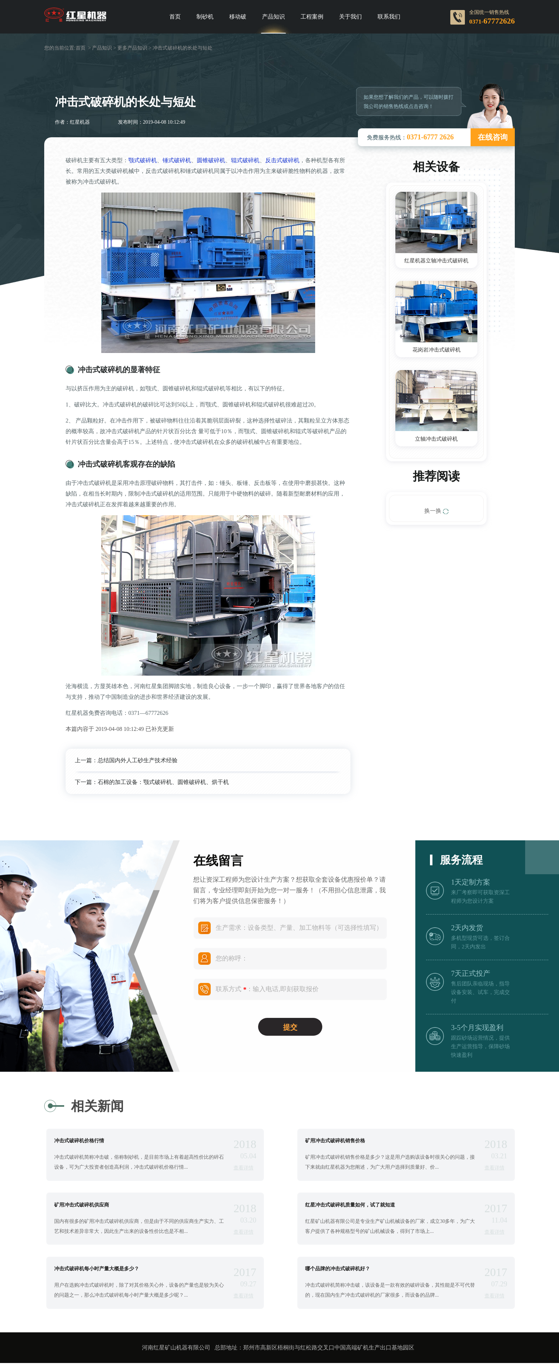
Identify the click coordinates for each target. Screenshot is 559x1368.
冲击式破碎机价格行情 (79, 1141)
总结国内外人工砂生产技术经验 (138, 760)
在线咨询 (493, 137)
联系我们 (389, 17)
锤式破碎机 (177, 160)
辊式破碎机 (245, 160)
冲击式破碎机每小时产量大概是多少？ (96, 1272)
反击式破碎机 (282, 160)
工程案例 (312, 17)
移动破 (237, 17)
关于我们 (350, 17)
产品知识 (273, 17)
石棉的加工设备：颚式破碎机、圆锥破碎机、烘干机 (163, 782)
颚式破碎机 (142, 160)
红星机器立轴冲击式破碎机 (436, 261)
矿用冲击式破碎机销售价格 (335, 1141)
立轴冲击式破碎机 (436, 440)
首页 (175, 17)
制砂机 (205, 17)
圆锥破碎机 (211, 160)
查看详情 (243, 1168)
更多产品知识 (132, 48)
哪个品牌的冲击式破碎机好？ (337, 1272)
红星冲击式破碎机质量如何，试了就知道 (350, 1207)
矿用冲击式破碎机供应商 (81, 1207)
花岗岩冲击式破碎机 (436, 350)
